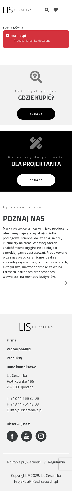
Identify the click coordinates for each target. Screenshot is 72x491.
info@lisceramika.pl (26, 410)
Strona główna (13, 27)
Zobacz (36, 114)
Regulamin (56, 462)
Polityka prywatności (24, 462)
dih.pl (54, 481)
